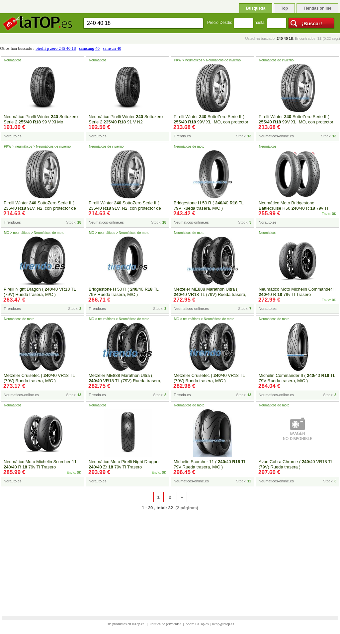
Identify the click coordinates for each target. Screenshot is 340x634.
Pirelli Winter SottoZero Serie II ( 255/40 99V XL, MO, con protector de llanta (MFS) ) (211, 122)
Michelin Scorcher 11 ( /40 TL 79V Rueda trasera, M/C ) (210, 464)
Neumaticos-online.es (276, 136)
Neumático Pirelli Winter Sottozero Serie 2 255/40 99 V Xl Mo (41, 119)
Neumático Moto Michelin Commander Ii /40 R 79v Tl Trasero (297, 292)
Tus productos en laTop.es (125, 624)
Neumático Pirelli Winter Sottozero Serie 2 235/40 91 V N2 (126, 119)
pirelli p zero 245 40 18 (56, 48)
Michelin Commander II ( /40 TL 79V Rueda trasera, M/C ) (297, 378)
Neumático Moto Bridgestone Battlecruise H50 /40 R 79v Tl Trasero (293, 208)
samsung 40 (89, 48)
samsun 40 (112, 48)
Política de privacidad (165, 624)
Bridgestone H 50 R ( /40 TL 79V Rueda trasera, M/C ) (208, 205)
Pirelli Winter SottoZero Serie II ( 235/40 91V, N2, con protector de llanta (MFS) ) (40, 208)
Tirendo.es (182, 136)
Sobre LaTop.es (197, 624)
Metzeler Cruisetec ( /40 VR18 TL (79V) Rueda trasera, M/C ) (39, 378)
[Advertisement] (170, 559)
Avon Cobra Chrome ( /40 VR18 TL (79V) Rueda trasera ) (296, 464)
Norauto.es (13, 136)
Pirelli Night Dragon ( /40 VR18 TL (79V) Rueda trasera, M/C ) (40, 292)
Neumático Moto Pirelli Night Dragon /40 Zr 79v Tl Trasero (123, 464)
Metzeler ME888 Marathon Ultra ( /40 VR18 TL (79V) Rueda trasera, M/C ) (210, 294)
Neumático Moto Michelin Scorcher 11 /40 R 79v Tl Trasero (40, 464)
